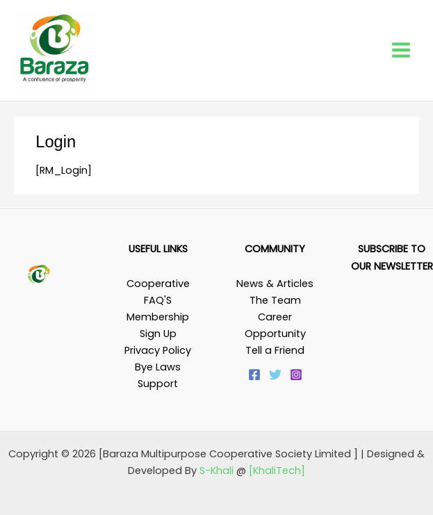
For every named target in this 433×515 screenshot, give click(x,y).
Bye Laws (158, 367)
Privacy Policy (157, 350)
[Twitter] (275, 374)
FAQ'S (158, 300)
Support (158, 384)
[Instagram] (296, 374)
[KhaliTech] (277, 470)
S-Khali (216, 470)
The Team (275, 300)
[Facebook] (254, 374)
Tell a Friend (274, 350)
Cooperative (158, 284)
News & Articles (274, 284)
